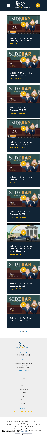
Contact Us (23, 403)
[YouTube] (32, 411)
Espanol (23, 385)
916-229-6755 (23, 355)
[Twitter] (18, 411)
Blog (23, 396)
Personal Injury (23, 382)
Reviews (23, 393)
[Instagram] (29, 411)
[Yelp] (25, 411)
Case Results (23, 389)
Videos (23, 400)
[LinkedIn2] (22, 411)
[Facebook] (15, 411)
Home (23, 378)
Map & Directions (23, 370)
